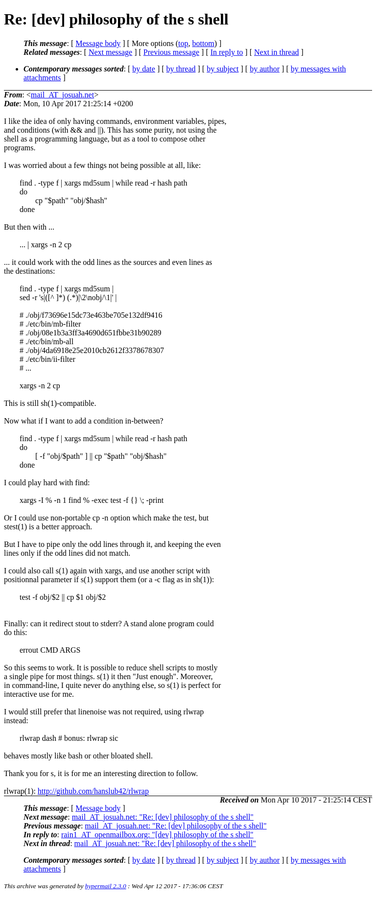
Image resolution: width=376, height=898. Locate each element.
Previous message (171, 52)
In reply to (227, 52)
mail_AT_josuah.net (62, 95)
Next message (110, 52)
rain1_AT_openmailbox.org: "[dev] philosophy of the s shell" (157, 834)
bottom (203, 43)
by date (143, 69)
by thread (181, 69)
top (183, 43)
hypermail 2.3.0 (105, 886)
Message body (97, 43)
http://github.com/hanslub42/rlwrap (93, 791)
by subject (222, 69)
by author (265, 69)
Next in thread (276, 52)
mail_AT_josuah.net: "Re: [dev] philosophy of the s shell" (163, 817)
